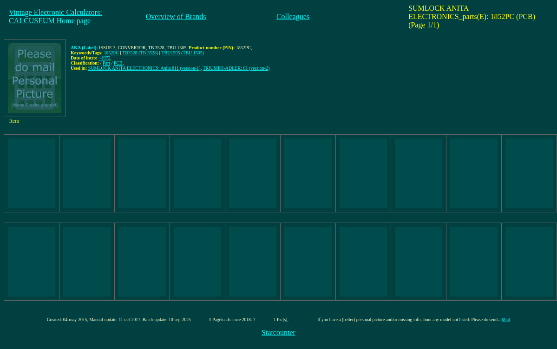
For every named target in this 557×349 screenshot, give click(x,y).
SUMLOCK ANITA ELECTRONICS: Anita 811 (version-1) (144, 68)
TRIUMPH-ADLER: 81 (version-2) (236, 68)
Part (106, 63)
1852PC (111, 52)
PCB (118, 63)
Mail (506, 319)
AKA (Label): (84, 47)
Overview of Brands (176, 16)
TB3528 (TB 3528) (140, 52)
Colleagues (292, 16)
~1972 (104, 57)
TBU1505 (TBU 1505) (182, 52)
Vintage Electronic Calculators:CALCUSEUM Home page (55, 16)
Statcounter (278, 332)
